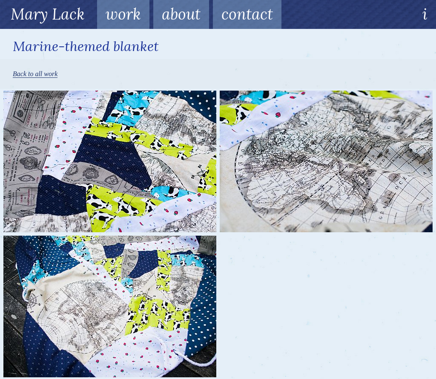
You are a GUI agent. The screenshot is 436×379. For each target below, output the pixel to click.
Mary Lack (48, 14)
